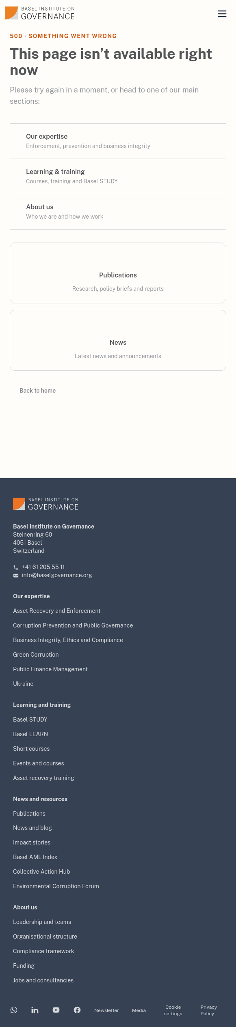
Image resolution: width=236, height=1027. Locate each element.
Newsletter (106, 1010)
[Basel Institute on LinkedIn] (35, 1011)
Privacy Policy (209, 1010)
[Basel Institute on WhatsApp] (14, 1011)
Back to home (33, 390)
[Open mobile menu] (222, 14)
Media (139, 1010)
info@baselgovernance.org (52, 575)
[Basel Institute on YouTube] (56, 1011)
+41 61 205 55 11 (39, 567)
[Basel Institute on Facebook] (77, 1011)
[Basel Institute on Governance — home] (59, 13)
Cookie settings (173, 1010)
